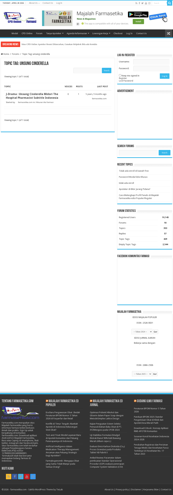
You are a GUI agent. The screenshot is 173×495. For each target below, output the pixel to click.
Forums (15, 54)
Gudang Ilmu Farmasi (149, 401)
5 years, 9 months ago (96, 94)
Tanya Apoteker (53, 33)
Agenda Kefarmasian (77, 33)
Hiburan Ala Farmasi (45, 102)
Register (123, 78)
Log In (59, 3)
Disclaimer (136, 489)
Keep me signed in (130, 75)
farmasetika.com (18, 489)
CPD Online (27, 33)
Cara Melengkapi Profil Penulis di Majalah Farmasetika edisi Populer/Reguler (139, 196)
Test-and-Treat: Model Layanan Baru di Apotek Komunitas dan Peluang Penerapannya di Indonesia (63, 438)
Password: (124, 68)
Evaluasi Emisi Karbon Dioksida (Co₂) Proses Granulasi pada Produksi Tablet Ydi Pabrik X (107, 449)
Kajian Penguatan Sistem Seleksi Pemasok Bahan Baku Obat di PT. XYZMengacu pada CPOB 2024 (106, 426)
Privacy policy (122, 489)
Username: (124, 61)
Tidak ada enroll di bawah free (134, 171)
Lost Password (126, 80)
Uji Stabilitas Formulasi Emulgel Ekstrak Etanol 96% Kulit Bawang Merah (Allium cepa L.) (105, 438)
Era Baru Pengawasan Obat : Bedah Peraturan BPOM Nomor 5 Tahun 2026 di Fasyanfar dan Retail (63, 415)
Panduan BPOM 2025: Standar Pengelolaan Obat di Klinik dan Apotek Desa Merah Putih (148, 420)
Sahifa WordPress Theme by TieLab (45, 489)
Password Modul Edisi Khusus (133, 177)
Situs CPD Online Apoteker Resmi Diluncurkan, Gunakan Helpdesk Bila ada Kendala (59, 44)
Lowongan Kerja (100, 33)
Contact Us (48, 3)
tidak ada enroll (126, 183)
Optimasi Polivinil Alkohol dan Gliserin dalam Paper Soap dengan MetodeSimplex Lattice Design (106, 415)
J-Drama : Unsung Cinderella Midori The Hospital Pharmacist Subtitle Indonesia (32, 95)
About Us (33, 3)
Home (5, 33)
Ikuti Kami (8, 469)
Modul (15, 33)
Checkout (118, 33)
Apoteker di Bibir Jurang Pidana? (134, 189)
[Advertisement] (144, 116)
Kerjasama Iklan (151, 489)
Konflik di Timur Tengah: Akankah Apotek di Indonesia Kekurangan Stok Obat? (62, 426)
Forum (39, 33)
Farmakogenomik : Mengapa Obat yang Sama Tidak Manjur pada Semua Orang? (62, 463)
